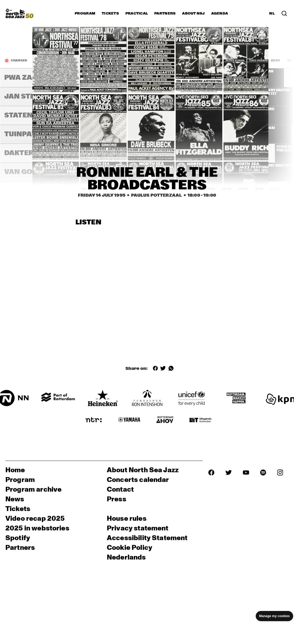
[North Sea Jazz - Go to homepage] (19, 13)
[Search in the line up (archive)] (284, 13)
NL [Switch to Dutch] (272, 13)
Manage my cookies (274, 616)
